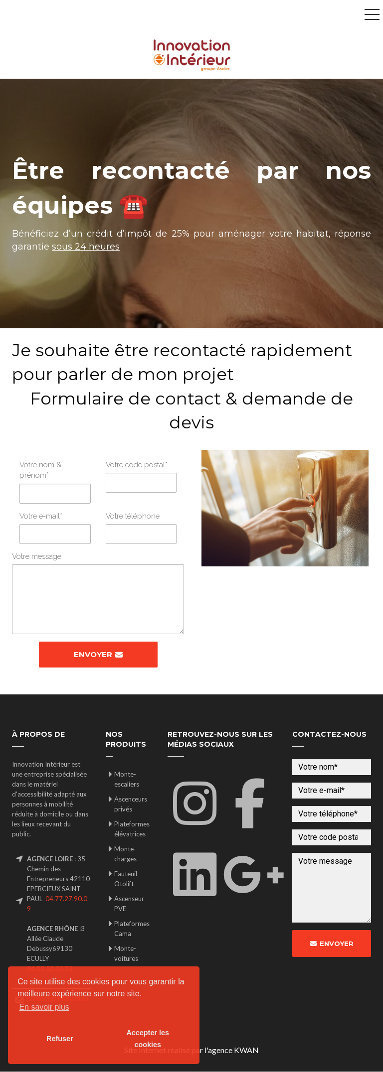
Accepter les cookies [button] (147, 1039)
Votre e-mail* (40, 516)
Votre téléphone (133, 516)
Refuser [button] (59, 1039)
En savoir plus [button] (44, 1007)
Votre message (36, 556)
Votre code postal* (137, 464)
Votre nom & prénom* (40, 470)
